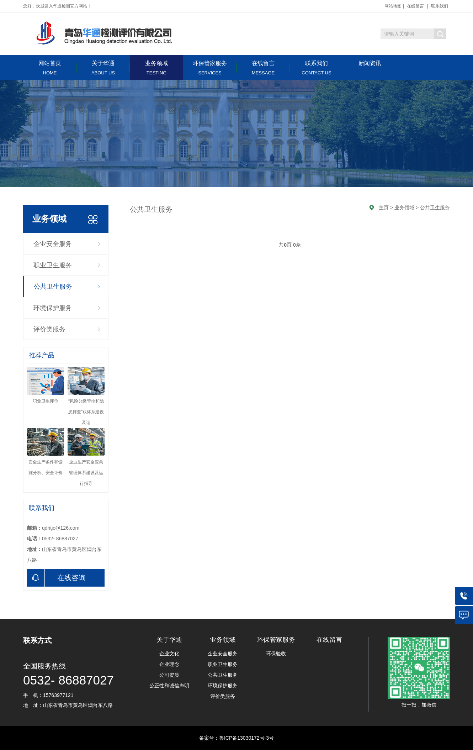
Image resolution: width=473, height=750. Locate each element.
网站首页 (49, 67)
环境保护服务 (52, 307)
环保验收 (276, 653)
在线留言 (415, 6)
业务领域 (156, 67)
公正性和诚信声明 (169, 685)
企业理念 (169, 664)
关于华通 (103, 67)
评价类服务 (49, 329)
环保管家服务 (209, 67)
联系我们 (439, 6)
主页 (384, 207)
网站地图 (393, 6)
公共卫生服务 (53, 286)
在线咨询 (56, 578)
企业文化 (169, 653)
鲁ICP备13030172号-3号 (246, 738)
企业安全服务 (52, 243)
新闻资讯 (369, 63)
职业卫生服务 (52, 265)
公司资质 (169, 674)
